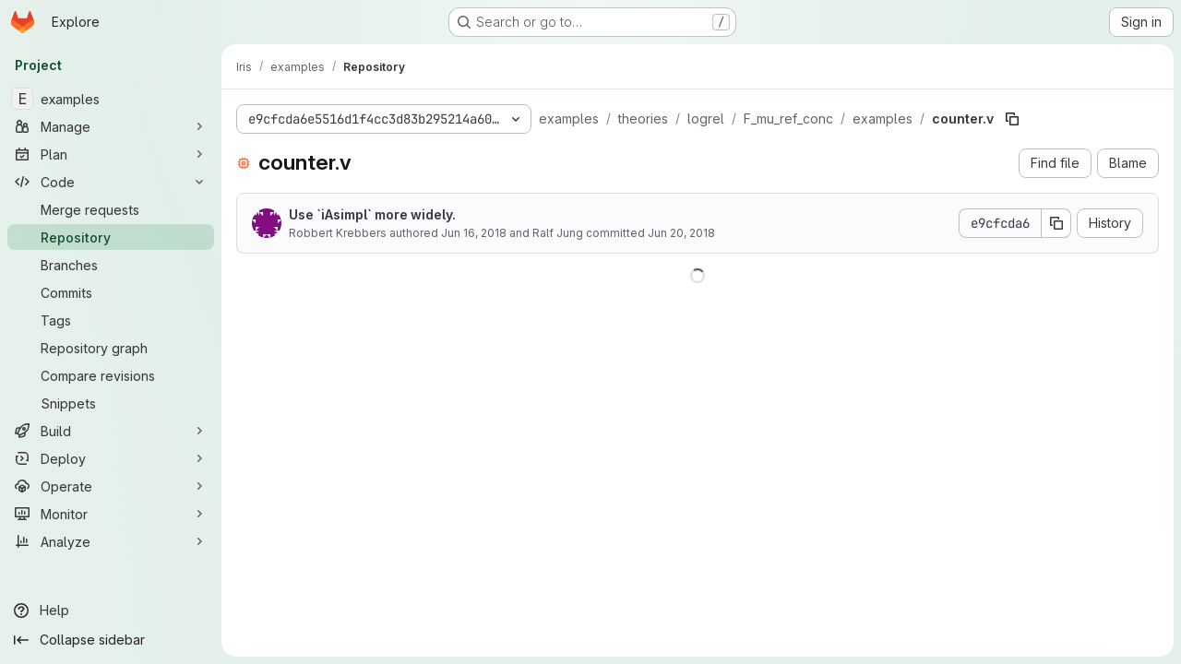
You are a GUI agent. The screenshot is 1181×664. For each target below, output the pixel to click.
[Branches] (110, 265)
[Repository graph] (110, 348)
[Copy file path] (1012, 119)
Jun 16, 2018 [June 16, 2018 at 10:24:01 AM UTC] (474, 233)
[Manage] (110, 126)
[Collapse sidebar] (110, 640)
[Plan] (110, 154)
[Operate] (110, 486)
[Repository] (110, 237)
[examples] (110, 99)
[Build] (110, 431)
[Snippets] (110, 403)
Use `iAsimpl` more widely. (372, 214)
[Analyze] (110, 541)
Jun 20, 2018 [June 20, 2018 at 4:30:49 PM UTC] (681, 233)
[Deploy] (110, 458)
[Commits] (110, 292)
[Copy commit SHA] (1056, 223)
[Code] (110, 182)
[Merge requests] (110, 209)
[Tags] (110, 320)
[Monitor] (110, 514)
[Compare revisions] (110, 375)
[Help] (110, 610)
